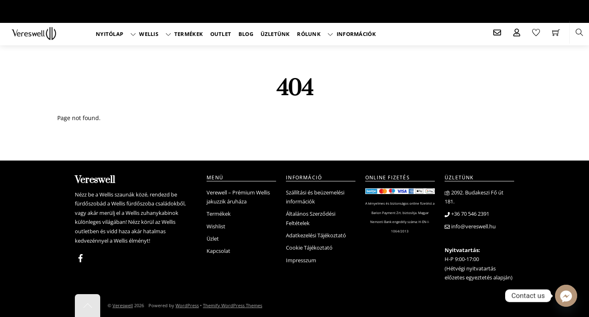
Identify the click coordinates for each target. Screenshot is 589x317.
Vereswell (122, 305)
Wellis (144, 34)
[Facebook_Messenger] (566, 296)
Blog (245, 34)
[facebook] (80, 257)
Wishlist (216, 226)
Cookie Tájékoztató (309, 247)
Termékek (184, 34)
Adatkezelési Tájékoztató (316, 235)
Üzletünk (275, 34)
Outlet (221, 34)
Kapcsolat (218, 251)
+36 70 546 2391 (467, 213)
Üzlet (213, 238)
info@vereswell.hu (470, 226)
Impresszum (301, 260)
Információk (351, 34)
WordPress (187, 305)
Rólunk (309, 34)
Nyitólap (109, 34)
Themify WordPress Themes (232, 305)
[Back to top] (87, 305)
